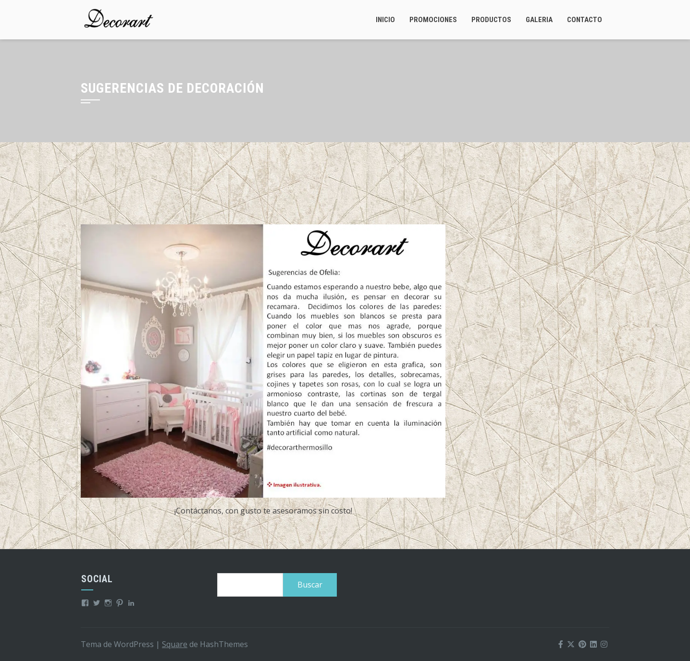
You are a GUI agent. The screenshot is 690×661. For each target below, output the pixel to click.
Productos (491, 19)
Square (174, 644)
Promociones (433, 19)
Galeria (539, 19)
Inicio (385, 19)
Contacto (584, 19)
